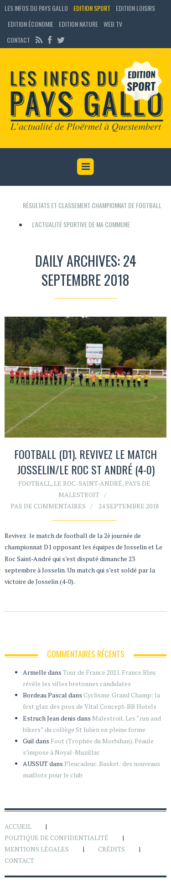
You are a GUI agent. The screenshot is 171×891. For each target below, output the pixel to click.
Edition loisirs (135, 8)
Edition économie (30, 24)
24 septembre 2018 (128, 506)
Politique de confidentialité (57, 837)
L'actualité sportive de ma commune (81, 224)
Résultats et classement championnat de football (92, 205)
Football (34, 483)
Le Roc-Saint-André (88, 483)
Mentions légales (37, 849)
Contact (18, 40)
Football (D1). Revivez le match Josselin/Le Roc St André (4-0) (85, 462)
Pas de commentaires (48, 506)
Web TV (113, 24)
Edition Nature (78, 24)
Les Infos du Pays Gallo (36, 8)
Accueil (18, 826)
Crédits (111, 849)
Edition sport (91, 8)
